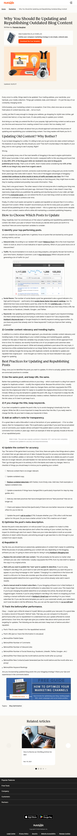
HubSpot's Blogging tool (59, 553)
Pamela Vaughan (19, 27)
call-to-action (26, 515)
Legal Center (11, 834)
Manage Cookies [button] (64, 834)
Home (4, 9)
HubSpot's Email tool (40, 596)
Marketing (12, 9)
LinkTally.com (56, 304)
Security (34, 834)
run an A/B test (66, 602)
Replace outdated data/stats (18, 482)
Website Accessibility (48, 834)
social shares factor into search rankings (50, 301)
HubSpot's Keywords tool (13, 319)
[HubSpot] (38, 825)
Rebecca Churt (49, 242)
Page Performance (44, 255)
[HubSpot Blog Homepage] (9, 2)
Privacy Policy (23, 834)
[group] (38, 746)
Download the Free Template (30, 41)
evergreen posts (17, 195)
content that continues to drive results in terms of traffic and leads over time (31, 176)
